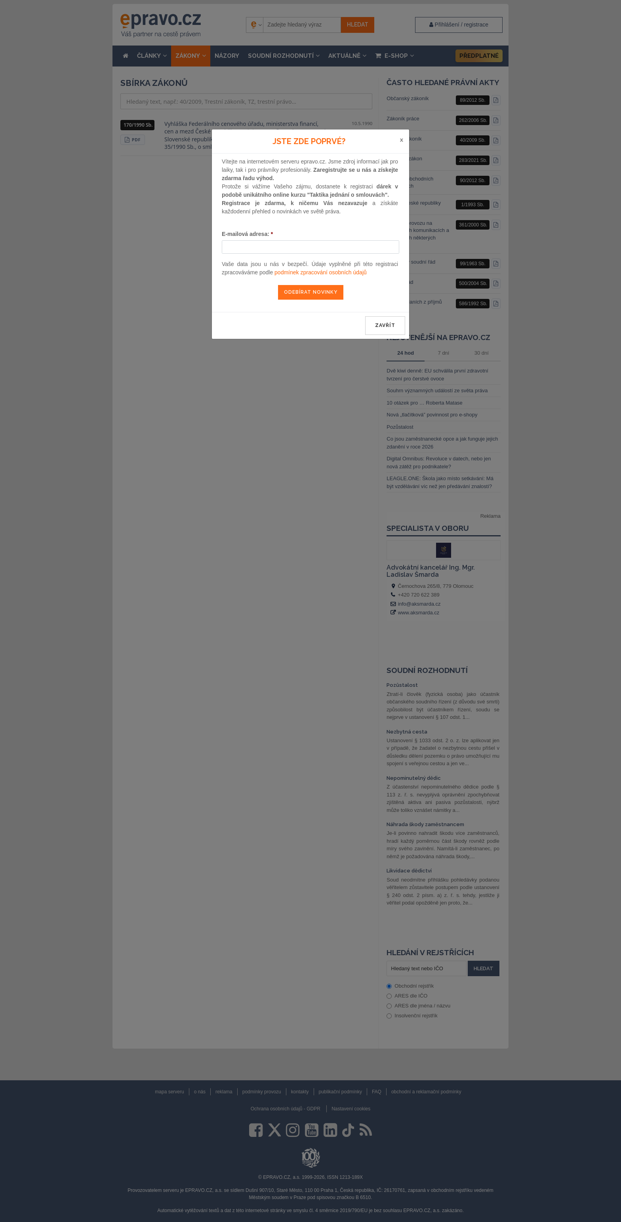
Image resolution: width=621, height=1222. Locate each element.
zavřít (385, 325)
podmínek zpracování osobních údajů (320, 272)
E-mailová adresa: (247, 234)
